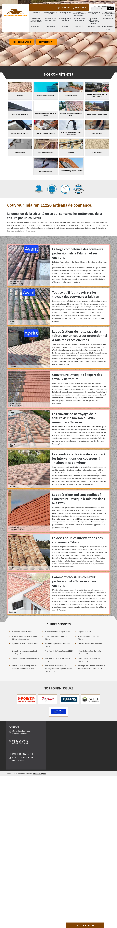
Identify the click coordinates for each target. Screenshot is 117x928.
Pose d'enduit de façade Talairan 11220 (59, 651)
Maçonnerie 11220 (84, 632)
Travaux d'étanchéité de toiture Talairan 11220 (89, 659)
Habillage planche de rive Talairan (90, 644)
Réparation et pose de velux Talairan (24, 644)
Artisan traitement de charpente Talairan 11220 (89, 652)
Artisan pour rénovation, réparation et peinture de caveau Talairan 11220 (91, 667)
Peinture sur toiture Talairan (22, 632)
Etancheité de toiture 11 (94, 27)
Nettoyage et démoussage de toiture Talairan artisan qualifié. (25, 637)
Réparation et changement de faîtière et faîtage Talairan (25, 652)
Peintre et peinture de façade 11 (50, 13)
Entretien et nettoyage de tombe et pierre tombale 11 (79, 14)
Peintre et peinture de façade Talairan (58, 632)
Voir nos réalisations (22, 42)
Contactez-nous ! (46, 42)
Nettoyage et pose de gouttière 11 (65, 19)
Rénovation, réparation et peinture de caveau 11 (108, 14)
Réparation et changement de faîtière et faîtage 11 (36, 20)
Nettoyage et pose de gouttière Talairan (89, 637)
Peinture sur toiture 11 (65, 13)
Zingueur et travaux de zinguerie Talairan (56, 637)
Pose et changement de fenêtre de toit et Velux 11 (108, 28)
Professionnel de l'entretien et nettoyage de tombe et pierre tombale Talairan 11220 (58, 668)
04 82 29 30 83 (63, 8)
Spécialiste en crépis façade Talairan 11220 (57, 659)
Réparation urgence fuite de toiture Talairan (57, 645)
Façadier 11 (65, 26)
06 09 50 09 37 (79, 8)
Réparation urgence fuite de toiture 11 (51, 19)
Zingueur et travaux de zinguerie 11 (79, 19)
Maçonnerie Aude (108, 18)
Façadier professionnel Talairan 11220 (25, 658)
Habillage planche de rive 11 (94, 13)
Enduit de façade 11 (36, 26)
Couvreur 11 (36, 12)
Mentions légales (39, 774)
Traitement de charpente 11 (51, 27)
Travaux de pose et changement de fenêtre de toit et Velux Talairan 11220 (25, 667)
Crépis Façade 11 (79, 26)
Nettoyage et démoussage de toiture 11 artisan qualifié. (94, 21)
